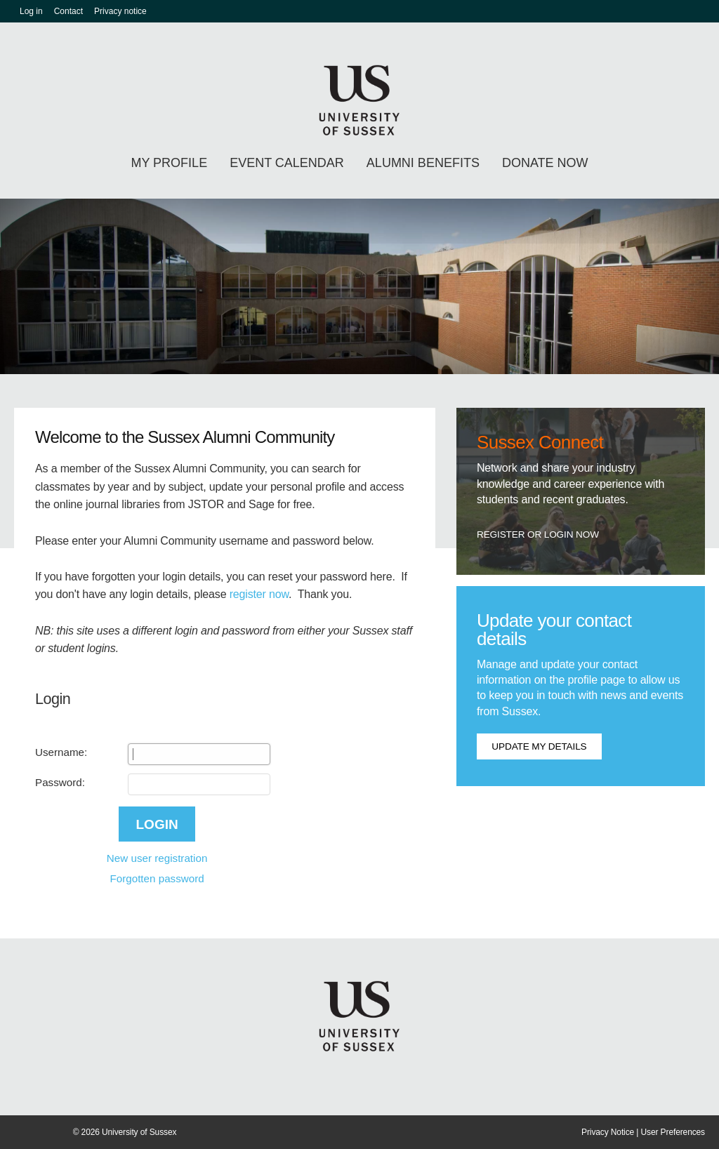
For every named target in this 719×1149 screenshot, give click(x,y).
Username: (61, 752)
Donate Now (545, 163)
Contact (68, 11)
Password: (60, 782)
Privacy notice (120, 11)
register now (259, 594)
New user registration (157, 858)
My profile (169, 163)
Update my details (539, 746)
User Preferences (673, 1132)
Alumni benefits (423, 163)
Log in (31, 11)
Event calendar (287, 163)
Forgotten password (157, 878)
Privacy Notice (607, 1132)
